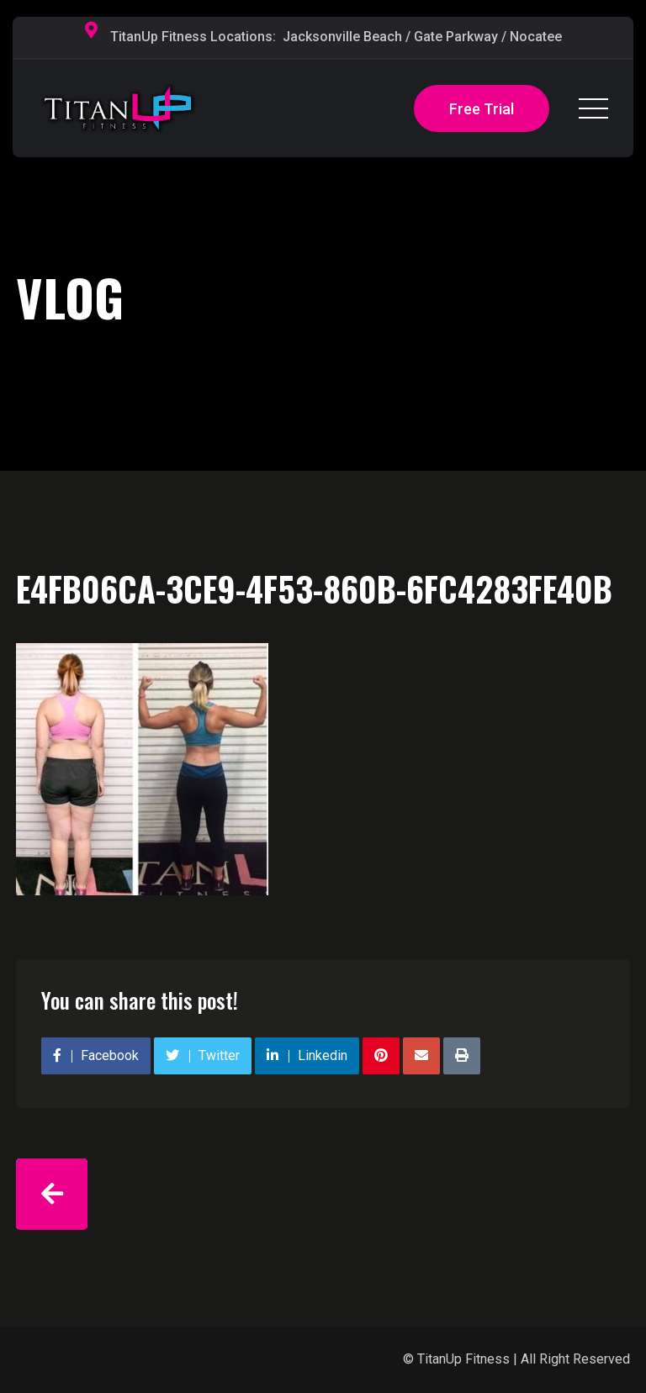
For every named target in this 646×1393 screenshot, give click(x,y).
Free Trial (481, 109)
